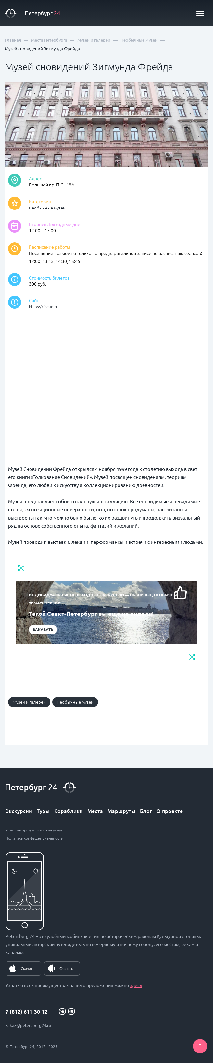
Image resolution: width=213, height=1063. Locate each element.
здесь (136, 985)
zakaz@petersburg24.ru (28, 1025)
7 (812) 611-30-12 (26, 1011)
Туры (43, 810)
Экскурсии (19, 810)
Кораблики (68, 810)
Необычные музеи (47, 208)
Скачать (27, 968)
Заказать (43, 629)
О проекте (170, 810)
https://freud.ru (43, 307)
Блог (146, 810)
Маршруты (121, 810)
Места (95, 810)
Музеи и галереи (29, 702)
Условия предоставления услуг (34, 829)
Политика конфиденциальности (34, 838)
